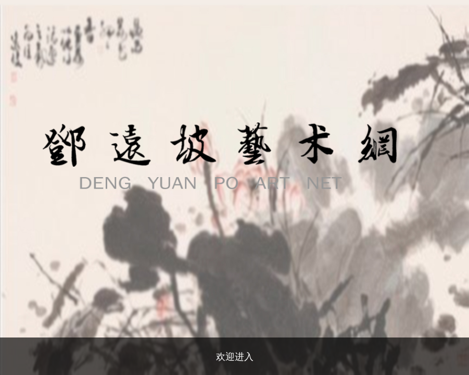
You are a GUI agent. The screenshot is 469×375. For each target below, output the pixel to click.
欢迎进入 (234, 356)
